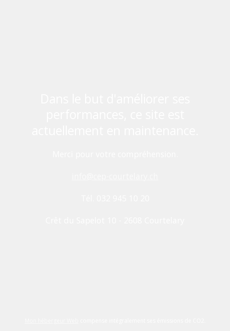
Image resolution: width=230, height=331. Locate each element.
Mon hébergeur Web (52, 321)
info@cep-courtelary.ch (115, 176)
